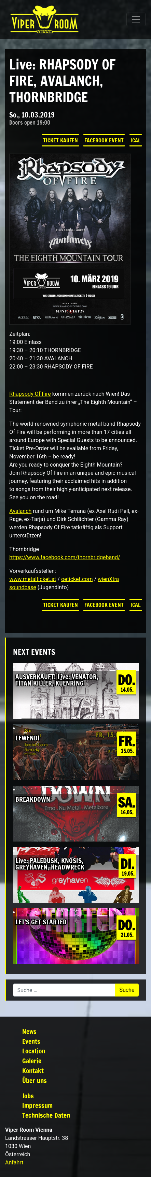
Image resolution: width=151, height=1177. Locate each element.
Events (31, 1041)
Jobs (28, 1095)
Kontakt (33, 1070)
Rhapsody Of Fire (30, 394)
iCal (136, 140)
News (29, 1031)
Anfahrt (14, 1162)
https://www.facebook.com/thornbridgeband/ (64, 557)
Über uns (34, 1080)
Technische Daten (46, 1115)
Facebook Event (104, 140)
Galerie (31, 1060)
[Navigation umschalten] (136, 19)
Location (33, 1050)
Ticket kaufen (60, 140)
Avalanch (20, 511)
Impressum (37, 1105)
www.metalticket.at (32, 579)
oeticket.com (77, 579)
